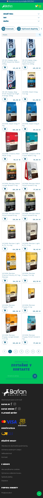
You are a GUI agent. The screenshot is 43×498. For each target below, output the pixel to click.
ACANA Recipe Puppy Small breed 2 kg (31, 337)
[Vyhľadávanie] (39, 35)
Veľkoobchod (6, 453)
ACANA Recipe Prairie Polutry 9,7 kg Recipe (11, 275)
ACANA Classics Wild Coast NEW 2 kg (31, 154)
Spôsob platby (7, 477)
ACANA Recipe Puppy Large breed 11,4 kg (10, 337)
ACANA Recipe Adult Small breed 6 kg (11, 214)
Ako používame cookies (10, 469)
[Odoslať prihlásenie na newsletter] (34, 376)
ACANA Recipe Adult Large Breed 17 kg (11, 184)
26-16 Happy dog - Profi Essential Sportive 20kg (30, 62)
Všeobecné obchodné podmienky (14, 446)
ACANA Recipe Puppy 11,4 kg (28, 274)
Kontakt (4, 457)
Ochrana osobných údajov (11, 450)
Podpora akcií (6, 493)
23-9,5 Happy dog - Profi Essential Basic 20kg (11, 62)
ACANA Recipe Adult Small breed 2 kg (31, 184)
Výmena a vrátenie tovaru (11, 473)
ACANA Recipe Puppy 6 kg (28, 306)
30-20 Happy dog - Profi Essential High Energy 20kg (10, 94)
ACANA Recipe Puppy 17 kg (8, 306)
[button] (5, 67)
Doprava (4, 481)
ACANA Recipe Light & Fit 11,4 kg (11, 244)
